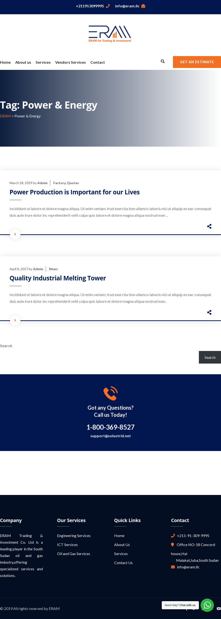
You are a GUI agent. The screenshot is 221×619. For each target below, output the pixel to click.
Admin (42, 183)
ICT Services (67, 544)
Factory (59, 183)
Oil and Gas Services (73, 553)
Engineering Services (74, 535)
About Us (122, 544)
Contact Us (123, 562)
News (53, 269)
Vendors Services (70, 62)
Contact (97, 62)
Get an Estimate (197, 62)
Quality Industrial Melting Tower (58, 278)
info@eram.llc (130, 6)
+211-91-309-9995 (192, 535)
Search (6, 345)
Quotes (73, 183)
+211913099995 (93, 6)
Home (5, 62)
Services (43, 62)
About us (23, 62)
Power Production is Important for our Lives (75, 192)
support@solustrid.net (110, 435)
